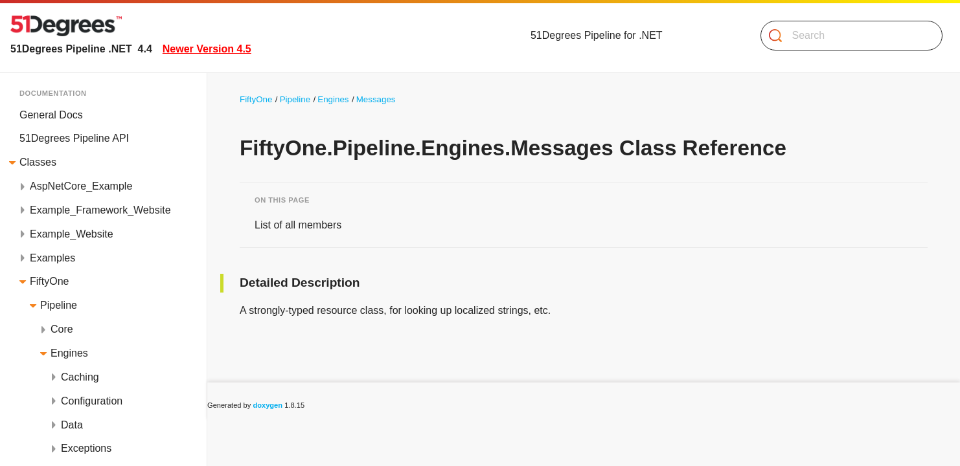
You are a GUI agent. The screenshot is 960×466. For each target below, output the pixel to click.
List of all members (298, 224)
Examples (52, 257)
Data (72, 424)
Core (62, 329)
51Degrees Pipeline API (74, 138)
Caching (80, 377)
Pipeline (58, 305)
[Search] (846, 36)
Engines (69, 353)
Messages (376, 99)
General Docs (51, 114)
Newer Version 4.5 (207, 48)
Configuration (91, 400)
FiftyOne (49, 281)
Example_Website (71, 233)
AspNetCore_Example (81, 186)
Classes (37, 162)
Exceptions (86, 448)
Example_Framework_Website (100, 210)
